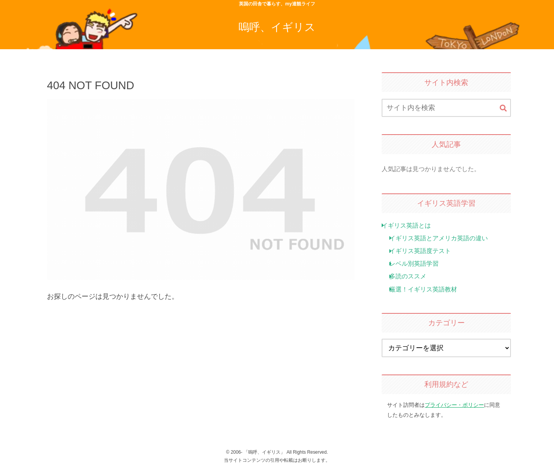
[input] (446, 108)
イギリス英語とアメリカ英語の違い (438, 238)
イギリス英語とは (406, 225)
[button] (503, 109)
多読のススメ (407, 276)
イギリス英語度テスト (420, 250)
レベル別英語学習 (414, 263)
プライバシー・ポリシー (454, 405)
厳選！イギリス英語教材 (423, 289)
